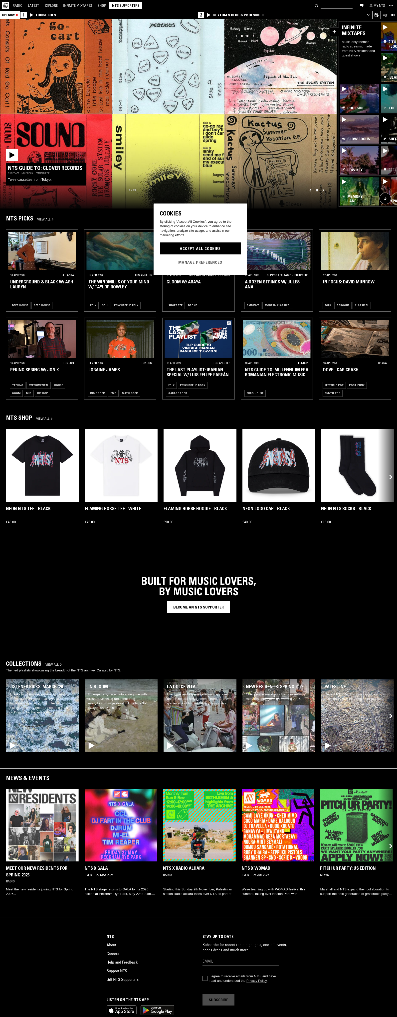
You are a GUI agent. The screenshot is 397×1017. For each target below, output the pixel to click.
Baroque (343, 305)
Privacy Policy (256, 981)
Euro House (255, 393)
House (58, 385)
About (111, 944)
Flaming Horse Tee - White (113, 508)
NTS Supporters (126, 5)
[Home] (5, 5)
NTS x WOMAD (256, 868)
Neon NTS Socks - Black (346, 508)
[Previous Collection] (387, 477)
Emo (113, 393)
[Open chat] (362, 5)
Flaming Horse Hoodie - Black (195, 508)
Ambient (253, 305)
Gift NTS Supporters (123, 979)
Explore (51, 5)
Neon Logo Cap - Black (266, 508)
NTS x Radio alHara (183, 868)
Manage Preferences (200, 262)
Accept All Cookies (200, 248)
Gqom (16, 393)
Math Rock (130, 393)
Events (39, 778)
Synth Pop (332, 393)
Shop (102, 5)
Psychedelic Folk (126, 305)
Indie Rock (97, 393)
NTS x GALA (96, 868)
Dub (28, 393)
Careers (113, 953)
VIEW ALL (45, 219)
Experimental (38, 385)
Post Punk (357, 385)
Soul (105, 305)
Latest (33, 5)
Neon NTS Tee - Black (28, 508)
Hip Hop (42, 393)
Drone (192, 305)
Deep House (20, 305)
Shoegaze (175, 305)
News (14, 778)
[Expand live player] (368, 15)
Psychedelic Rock (192, 385)
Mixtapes (77, 5)
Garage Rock (177, 393)
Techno (17, 385)
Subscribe (218, 999)
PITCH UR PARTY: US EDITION (348, 868)
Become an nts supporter (198, 607)
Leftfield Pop (334, 385)
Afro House (42, 305)
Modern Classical (278, 305)
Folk (93, 305)
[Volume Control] (393, 15)
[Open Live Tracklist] (385, 15)
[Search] (317, 5)
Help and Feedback (122, 962)
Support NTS (117, 970)
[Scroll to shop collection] (385, 198)
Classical (362, 305)
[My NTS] (377, 5)
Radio (17, 5)
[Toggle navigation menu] (391, 5)
